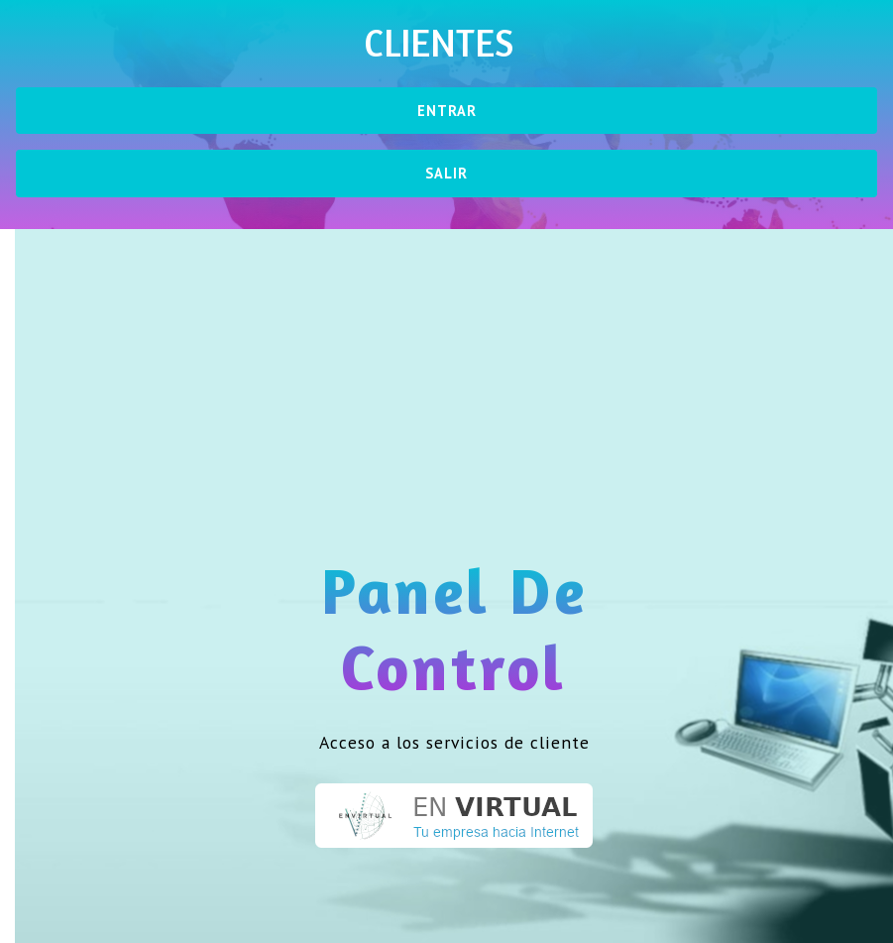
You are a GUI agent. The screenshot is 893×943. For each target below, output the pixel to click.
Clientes (438, 42)
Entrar (447, 110)
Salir (446, 173)
